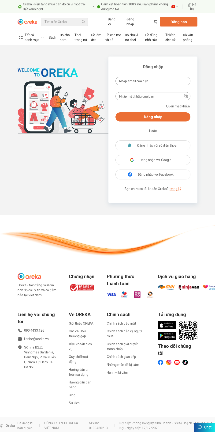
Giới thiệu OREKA (81, 323)
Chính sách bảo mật (121, 323)
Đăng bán (179, 22)
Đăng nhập (130, 21)
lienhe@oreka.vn (36, 339)
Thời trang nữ (80, 37)
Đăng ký (111, 21)
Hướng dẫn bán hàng (80, 384)
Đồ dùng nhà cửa (151, 37)
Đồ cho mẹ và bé (113, 37)
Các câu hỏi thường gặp (77, 333)
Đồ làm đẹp (96, 37)
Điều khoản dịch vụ (80, 346)
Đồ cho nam (65, 37)
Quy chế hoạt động (78, 359)
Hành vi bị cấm (117, 372)
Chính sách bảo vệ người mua (124, 333)
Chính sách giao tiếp (121, 357)
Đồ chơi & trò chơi (131, 37)
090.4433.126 (34, 330)
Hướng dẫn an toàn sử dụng (79, 372)
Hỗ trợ (192, 7)
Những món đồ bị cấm (123, 365)
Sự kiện (74, 403)
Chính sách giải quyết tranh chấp (122, 346)
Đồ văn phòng (188, 37)
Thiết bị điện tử (170, 37)
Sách (52, 37)
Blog (72, 395)
